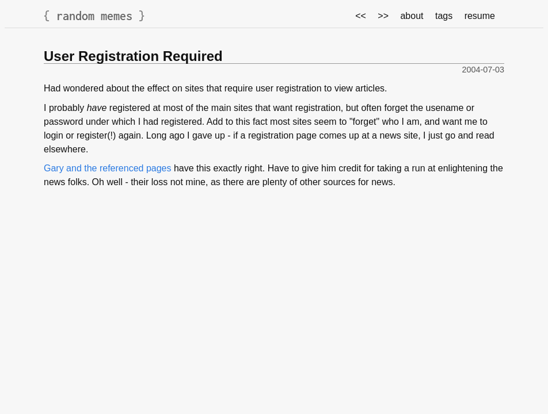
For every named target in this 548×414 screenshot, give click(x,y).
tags (443, 16)
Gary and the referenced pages (107, 168)
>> (383, 16)
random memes (94, 15)
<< (360, 16)
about (411, 16)
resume (480, 16)
